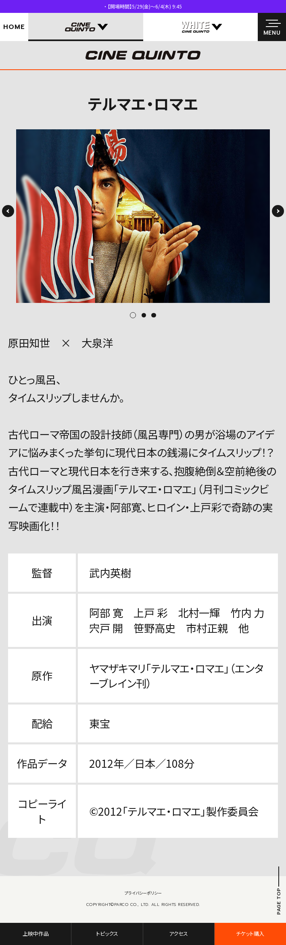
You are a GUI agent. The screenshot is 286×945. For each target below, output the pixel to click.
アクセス (178, 933)
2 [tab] (144, 315)
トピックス (107, 933)
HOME (14, 27)
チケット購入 (250, 933)
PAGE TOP (278, 901)
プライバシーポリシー (143, 893)
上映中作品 (36, 933)
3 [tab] (153, 315)
